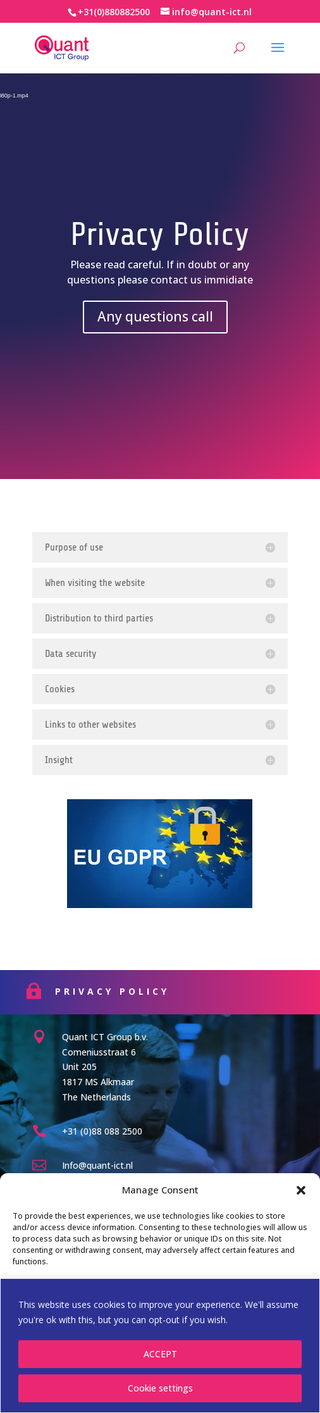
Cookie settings (160, 1388)
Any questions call (155, 316)
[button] (301, 1190)
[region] (160, 1345)
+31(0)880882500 (114, 12)
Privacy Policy (142, 991)
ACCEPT (160, 1354)
